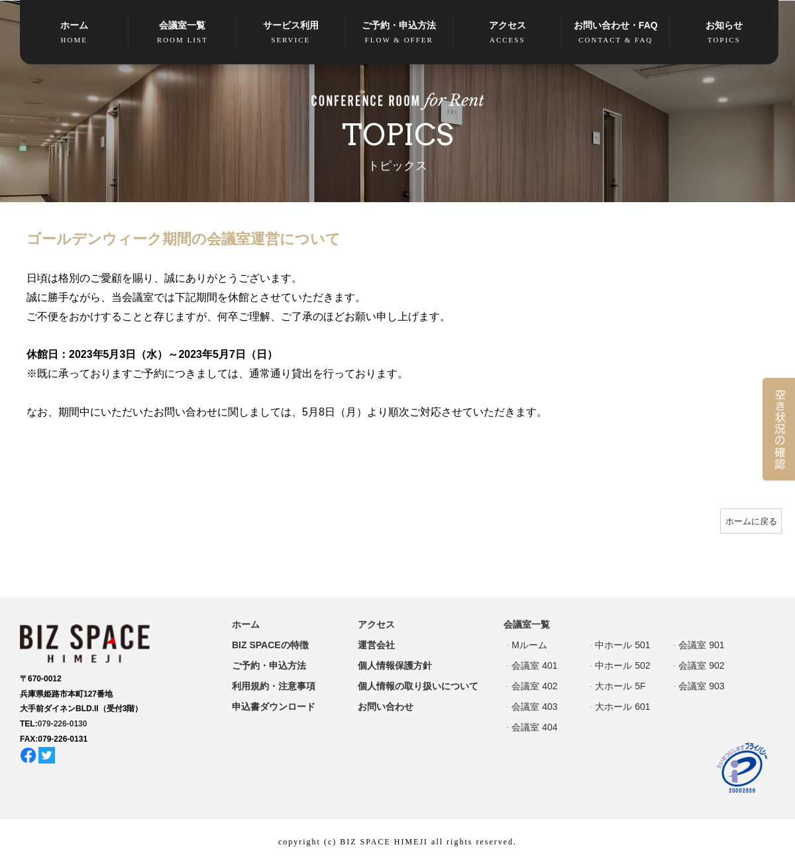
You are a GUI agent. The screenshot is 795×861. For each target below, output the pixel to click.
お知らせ (724, 33)
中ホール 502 (622, 665)
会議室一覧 (183, 33)
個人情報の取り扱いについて (418, 686)
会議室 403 (534, 706)
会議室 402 (534, 686)
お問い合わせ (385, 706)
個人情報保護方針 (395, 665)
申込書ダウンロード (273, 706)
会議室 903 (701, 686)
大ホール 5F (620, 686)
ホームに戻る (751, 521)
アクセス (507, 33)
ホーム (74, 33)
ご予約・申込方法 (399, 33)
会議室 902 (701, 665)
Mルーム (529, 645)
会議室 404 (534, 727)
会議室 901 (701, 645)
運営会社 (376, 645)
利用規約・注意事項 (273, 686)
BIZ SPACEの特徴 (270, 645)
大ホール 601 (622, 706)
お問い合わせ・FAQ (616, 33)
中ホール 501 (622, 645)
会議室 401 (534, 665)
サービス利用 (291, 33)
